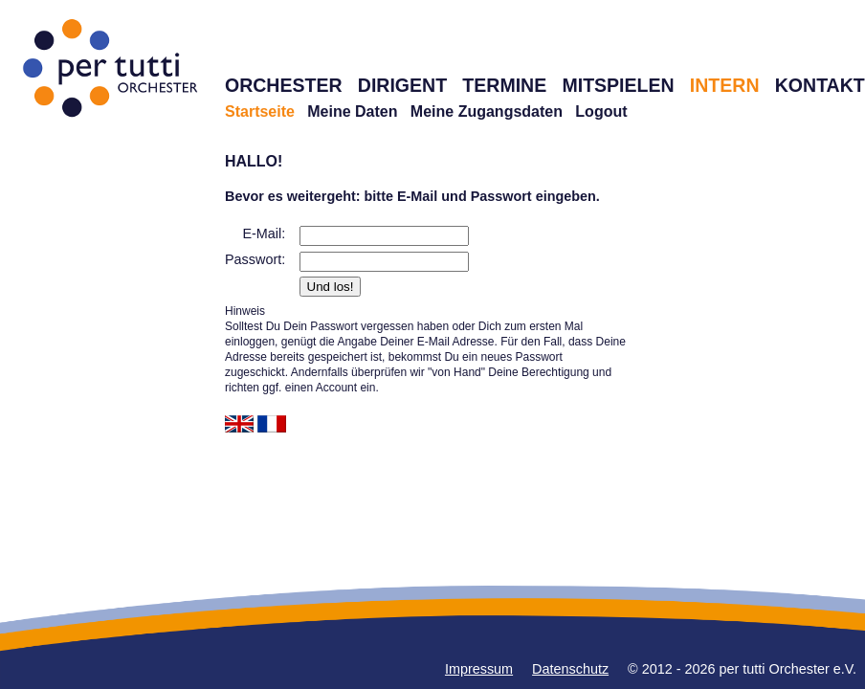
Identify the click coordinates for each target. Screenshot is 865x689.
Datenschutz (570, 669)
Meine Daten (352, 111)
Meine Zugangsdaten (486, 111)
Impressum (479, 669)
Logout (601, 111)
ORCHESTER (284, 85)
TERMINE (504, 85)
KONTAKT (820, 85)
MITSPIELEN (618, 85)
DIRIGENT (402, 85)
